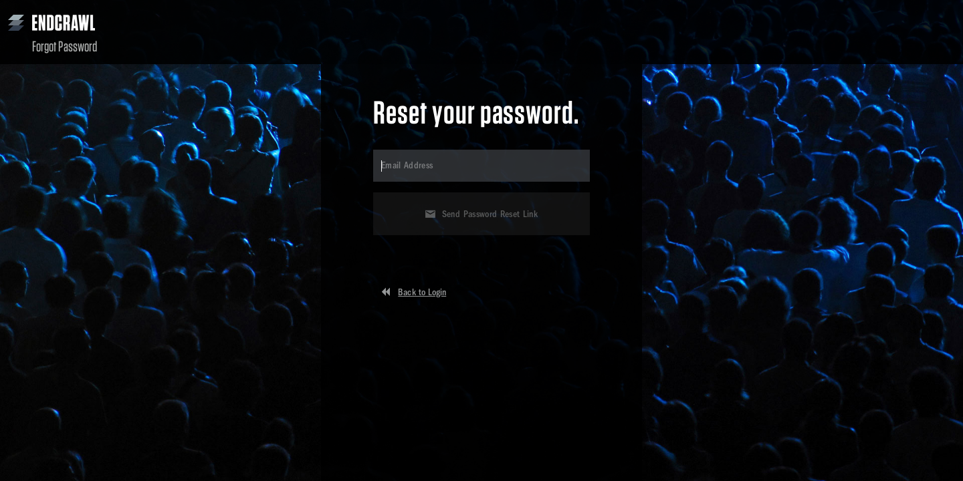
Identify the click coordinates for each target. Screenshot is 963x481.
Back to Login (422, 292)
